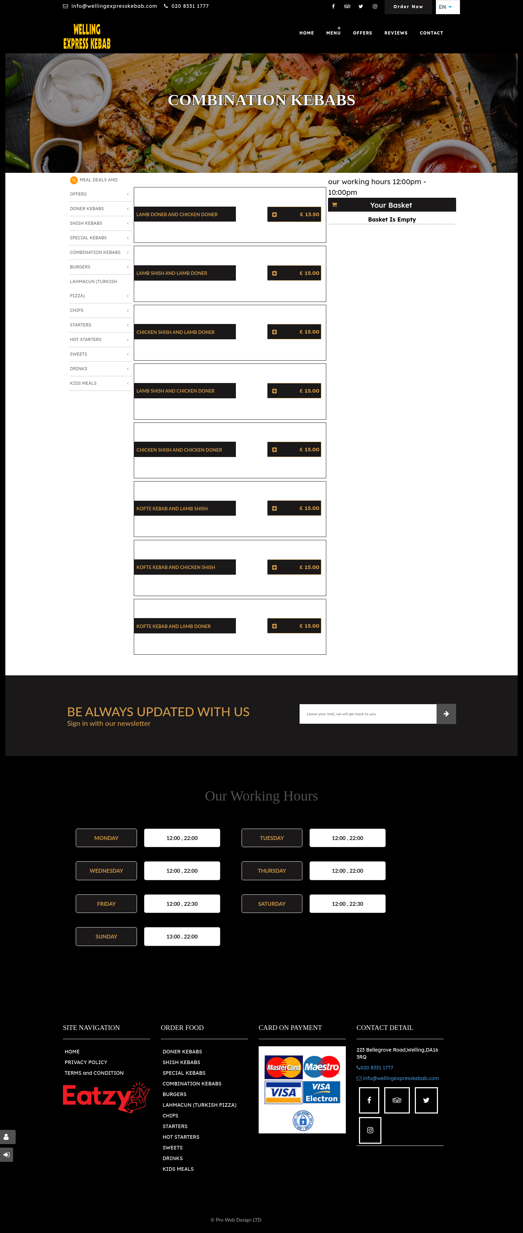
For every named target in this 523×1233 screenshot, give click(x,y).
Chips (76, 310)
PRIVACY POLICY (86, 1062)
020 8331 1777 (190, 6)
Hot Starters (85, 339)
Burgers (80, 267)
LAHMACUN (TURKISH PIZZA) (200, 1105)
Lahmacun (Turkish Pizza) (93, 288)
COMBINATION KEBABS (192, 1083)
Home (307, 33)
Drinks (78, 368)
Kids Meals (83, 383)
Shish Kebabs (86, 223)
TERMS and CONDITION (94, 1073)
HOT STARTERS (181, 1137)
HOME (72, 1051)
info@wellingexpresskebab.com (114, 6)
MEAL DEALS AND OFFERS (93, 186)
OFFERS (362, 33)
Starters (80, 325)
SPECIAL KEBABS (184, 1073)
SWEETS (173, 1147)
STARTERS (175, 1126)
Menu (333, 33)
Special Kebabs (88, 237)
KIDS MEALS (178, 1169)
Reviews (396, 33)
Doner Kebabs (87, 208)
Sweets (78, 354)
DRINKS (173, 1158)
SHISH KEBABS (181, 1062)
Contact (431, 33)
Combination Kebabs (95, 252)
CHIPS (170, 1115)
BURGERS (174, 1094)
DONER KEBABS (182, 1051)
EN (445, 7)
